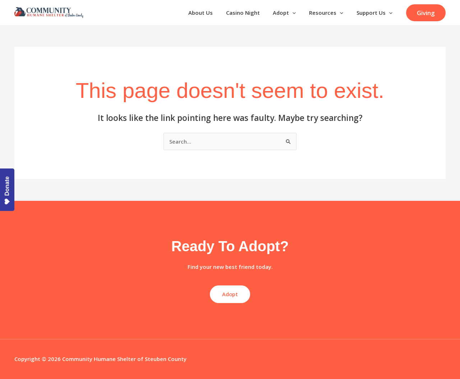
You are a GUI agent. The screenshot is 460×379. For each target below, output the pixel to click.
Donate (7, 190)
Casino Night (251, 12)
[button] (426, 12)
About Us (211, 12)
